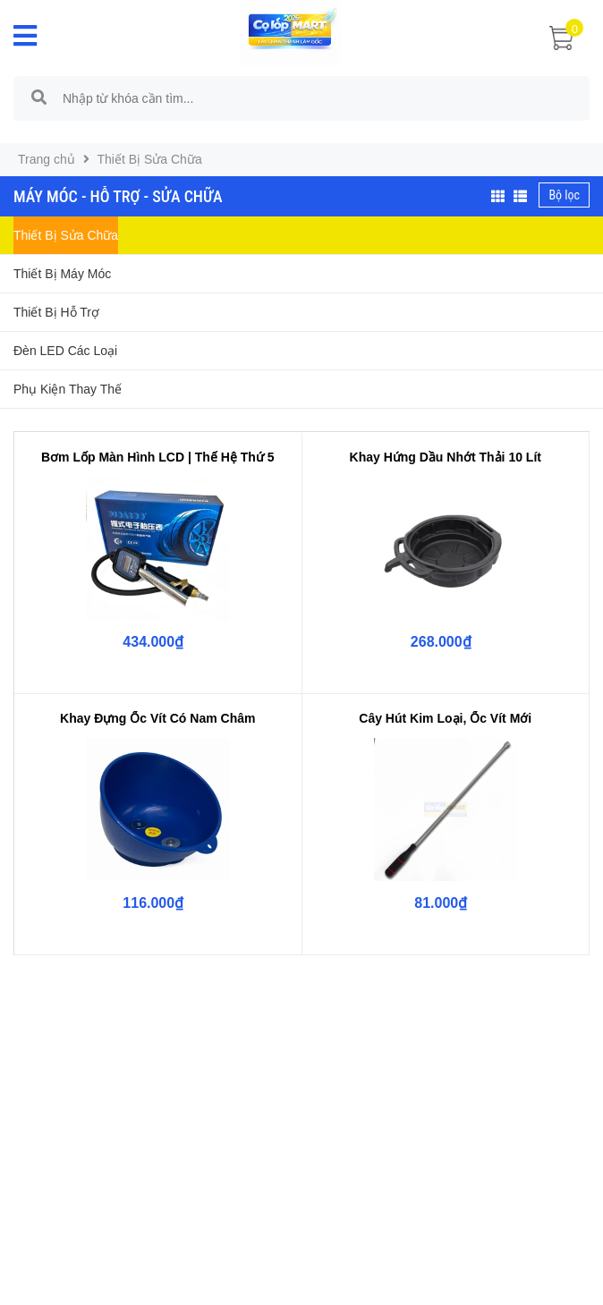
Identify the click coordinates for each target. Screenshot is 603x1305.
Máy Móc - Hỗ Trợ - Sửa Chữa (118, 196)
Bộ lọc (564, 195)
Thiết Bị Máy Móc (62, 274)
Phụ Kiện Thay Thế (67, 389)
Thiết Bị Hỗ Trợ (56, 312)
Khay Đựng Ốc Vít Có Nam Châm (157, 718)
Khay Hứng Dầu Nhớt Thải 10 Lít (445, 457)
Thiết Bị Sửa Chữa (65, 235)
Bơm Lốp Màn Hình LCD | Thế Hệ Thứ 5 (158, 457)
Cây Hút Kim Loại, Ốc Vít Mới (445, 718)
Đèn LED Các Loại (65, 350)
